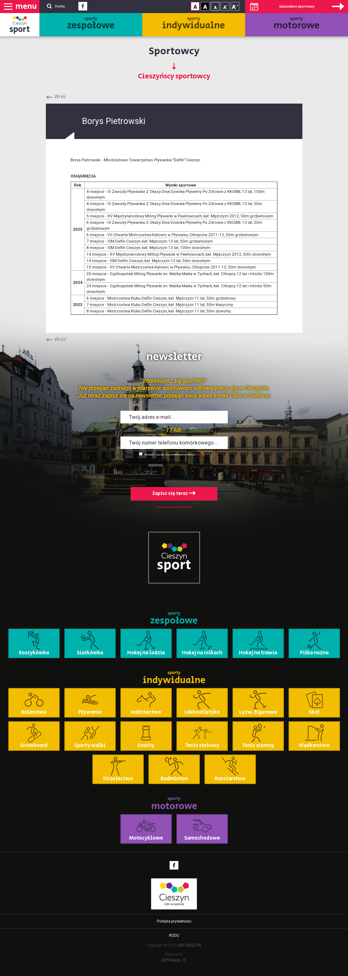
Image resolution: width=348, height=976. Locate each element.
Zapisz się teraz (174, 493)
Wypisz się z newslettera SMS (174, 507)
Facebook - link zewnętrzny (82, 7)
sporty (90, 24)
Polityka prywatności (174, 921)
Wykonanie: (174, 957)
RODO (174, 935)
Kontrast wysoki (205, 6)
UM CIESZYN (189, 945)
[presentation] (174, 470)
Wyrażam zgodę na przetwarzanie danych (170, 454)
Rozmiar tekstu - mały (215, 6)
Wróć (60, 97)
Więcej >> (203, 454)
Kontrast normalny (195, 6)
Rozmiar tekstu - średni (225, 6)
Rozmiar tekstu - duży (235, 6)
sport (20, 29)
